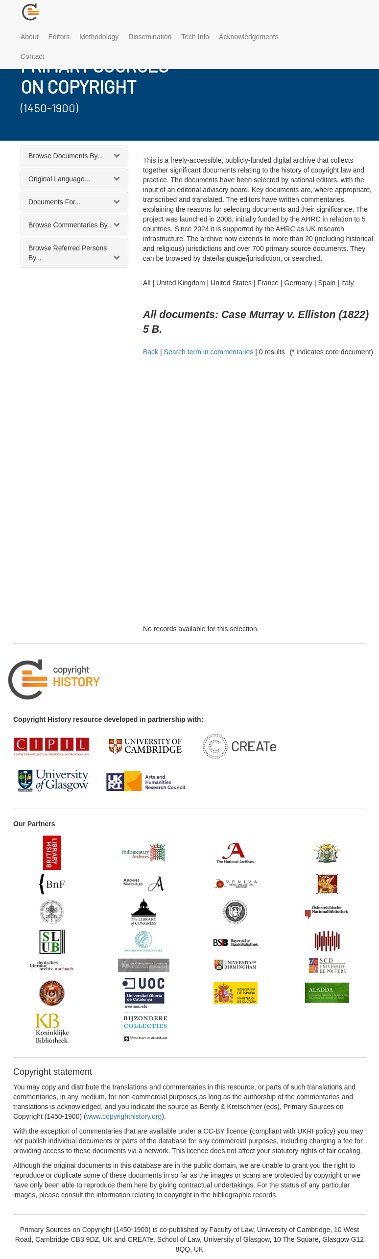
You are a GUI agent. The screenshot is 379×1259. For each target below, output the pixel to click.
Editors (59, 37)
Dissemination (149, 37)
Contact (32, 56)
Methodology (98, 37)
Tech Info (195, 37)
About (30, 37)
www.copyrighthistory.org (124, 1116)
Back (150, 352)
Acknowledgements (248, 37)
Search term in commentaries (209, 352)
